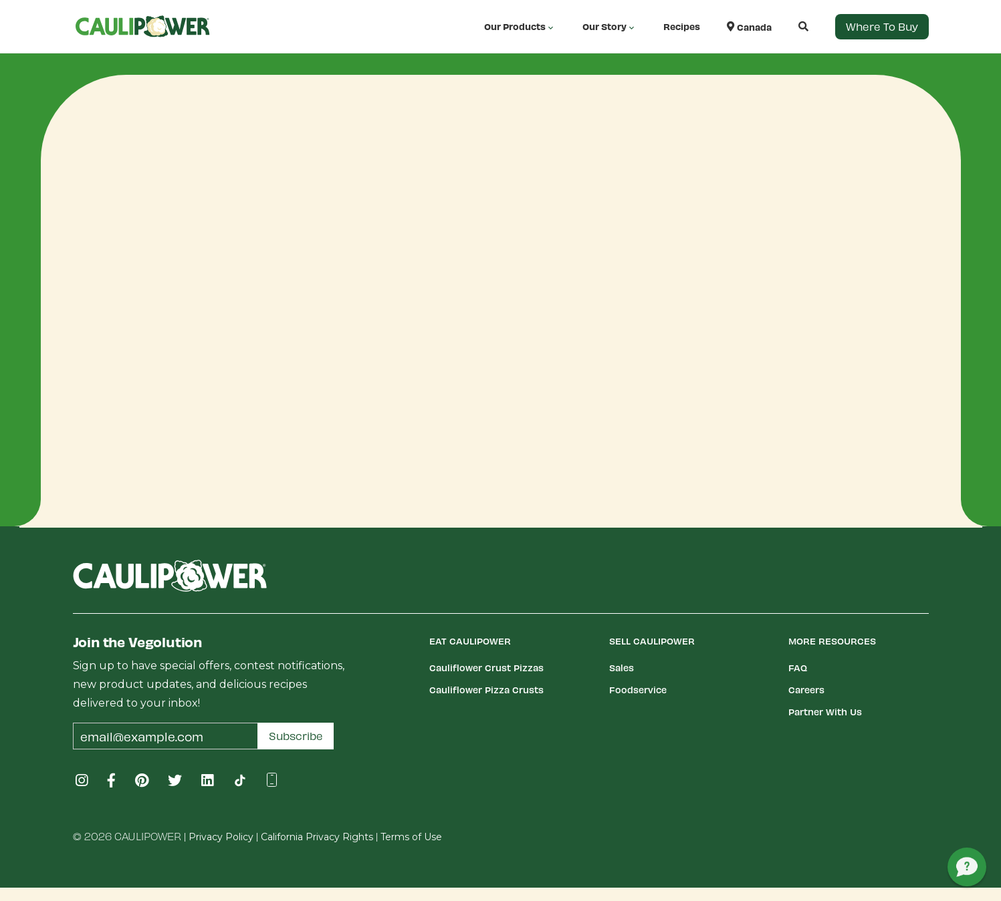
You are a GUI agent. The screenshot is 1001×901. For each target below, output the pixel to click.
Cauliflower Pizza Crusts (486, 689)
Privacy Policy (221, 837)
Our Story (609, 27)
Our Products (520, 27)
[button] (790, 26)
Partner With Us (825, 711)
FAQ (797, 667)
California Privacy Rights (317, 837)
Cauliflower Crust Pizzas (486, 667)
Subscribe (296, 735)
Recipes (681, 26)
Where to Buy (882, 26)
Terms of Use (411, 837)
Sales (621, 667)
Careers (806, 689)
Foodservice (638, 689)
